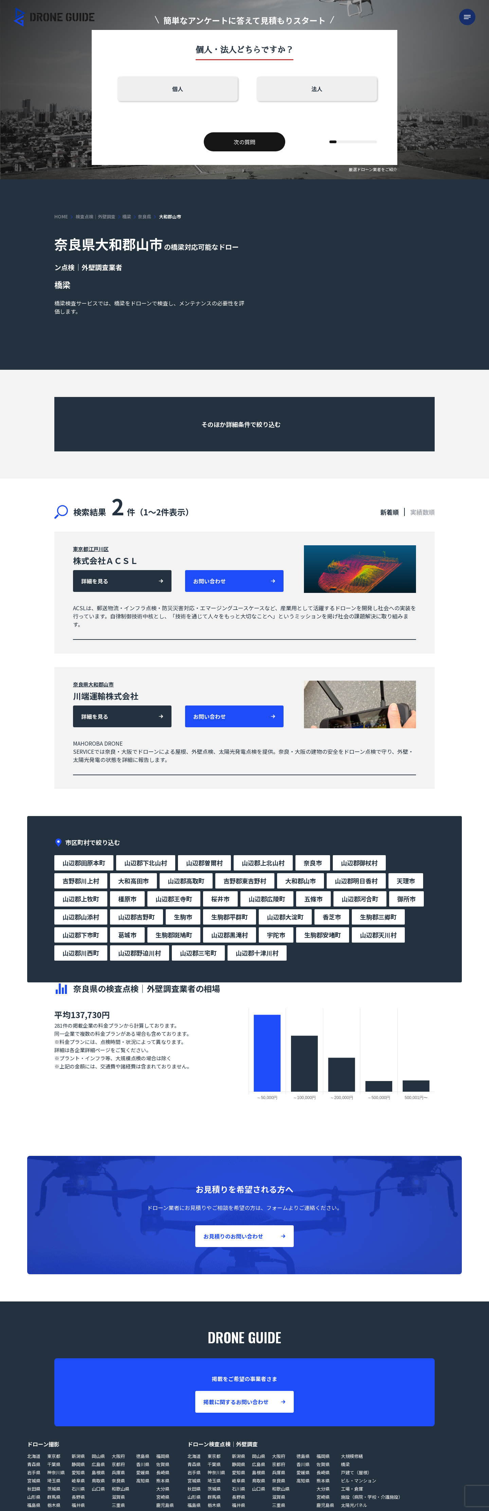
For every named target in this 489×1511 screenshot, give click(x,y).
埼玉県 (53, 1480)
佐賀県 (162, 1464)
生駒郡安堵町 (322, 934)
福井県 (78, 1505)
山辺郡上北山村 (263, 862)
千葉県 (53, 1464)
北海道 (33, 1456)
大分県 (162, 1488)
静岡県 (78, 1464)
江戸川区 (98, 548)
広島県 (98, 1464)
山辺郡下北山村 (145, 862)
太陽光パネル (354, 1505)
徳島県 (142, 1456)
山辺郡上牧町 (80, 898)
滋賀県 (118, 1497)
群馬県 (53, 1497)
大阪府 (118, 1456)
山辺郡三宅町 (198, 952)
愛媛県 (142, 1472)
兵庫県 (118, 1472)
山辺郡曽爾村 (204, 862)
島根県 (98, 1472)
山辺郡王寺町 (174, 898)
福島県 (33, 1505)
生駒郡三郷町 (378, 916)
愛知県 (78, 1472)
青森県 (33, 1464)
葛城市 (127, 934)
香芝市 (332, 916)
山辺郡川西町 (80, 952)
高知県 (142, 1480)
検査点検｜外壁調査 (95, 216)
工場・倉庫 (352, 1488)
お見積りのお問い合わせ (233, 1236)
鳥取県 (98, 1480)
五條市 (313, 898)
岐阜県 (78, 1480)
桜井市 (220, 898)
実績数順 (422, 512)
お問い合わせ (209, 581)
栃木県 (53, 1505)
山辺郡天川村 (378, 934)
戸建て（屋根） (356, 1472)
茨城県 (53, 1488)
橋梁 (126, 216)
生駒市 (183, 916)
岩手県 (33, 1472)
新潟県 (78, 1456)
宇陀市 (276, 934)
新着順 (389, 512)
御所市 (406, 898)
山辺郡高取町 (186, 880)
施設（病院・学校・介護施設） (372, 1497)
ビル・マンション (358, 1480)
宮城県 (33, 1480)
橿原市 (127, 898)
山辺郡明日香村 (356, 880)
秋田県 (33, 1488)
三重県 (118, 1505)
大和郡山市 (101, 684)
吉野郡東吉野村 (244, 880)
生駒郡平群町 (229, 916)
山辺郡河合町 (360, 898)
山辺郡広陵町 (267, 898)
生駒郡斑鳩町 (174, 934)
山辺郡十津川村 (257, 952)
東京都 (80, 548)
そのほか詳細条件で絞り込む (241, 424)
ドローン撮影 (43, 1444)
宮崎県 (162, 1497)
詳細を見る (94, 581)
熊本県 (162, 1480)
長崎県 (162, 1472)
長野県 (78, 1497)
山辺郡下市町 (80, 934)
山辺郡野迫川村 (139, 952)
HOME (61, 216)
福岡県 (162, 1456)
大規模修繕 (352, 1456)
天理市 (406, 880)
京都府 (118, 1464)
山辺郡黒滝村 (229, 934)
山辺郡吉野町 (136, 916)
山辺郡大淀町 (285, 916)
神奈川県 (56, 1472)
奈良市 (313, 862)
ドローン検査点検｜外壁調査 (222, 1444)
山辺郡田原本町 (83, 862)
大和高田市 (133, 880)
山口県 (98, 1488)
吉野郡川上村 (80, 880)
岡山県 (98, 1456)
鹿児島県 (165, 1505)
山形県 (33, 1497)
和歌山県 (120, 1488)
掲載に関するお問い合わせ (236, 1402)
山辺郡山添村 (80, 916)
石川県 (78, 1488)
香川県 (142, 1464)
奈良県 (144, 216)
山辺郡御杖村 (359, 862)
